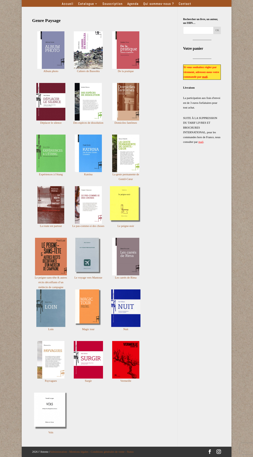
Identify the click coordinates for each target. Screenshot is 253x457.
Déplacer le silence (50, 122)
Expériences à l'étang (51, 174)
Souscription (112, 4)
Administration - (59, 451)
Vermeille (125, 380)
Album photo (50, 71)
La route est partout (51, 225)
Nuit (125, 329)
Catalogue (86, 4)
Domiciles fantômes (125, 122)
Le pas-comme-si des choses (88, 225)
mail (204, 76)
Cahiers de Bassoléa (88, 71)
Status (130, 451)
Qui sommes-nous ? (158, 4)
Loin (50, 329)
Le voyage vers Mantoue (88, 277)
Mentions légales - (80, 451)
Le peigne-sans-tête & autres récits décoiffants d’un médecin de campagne (51, 282)
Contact (185, 4)
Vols (50, 432)
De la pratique (126, 71)
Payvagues (51, 380)
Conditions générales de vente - (109, 451)
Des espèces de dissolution (88, 122)
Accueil (67, 4)
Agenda (133, 4)
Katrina (88, 174)
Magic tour (88, 329)
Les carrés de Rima (126, 277)
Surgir (88, 380)
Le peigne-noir (125, 225)
